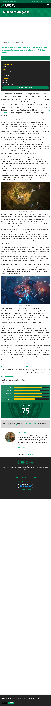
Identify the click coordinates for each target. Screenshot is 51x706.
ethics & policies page (20, 424)
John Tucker (11, 42)
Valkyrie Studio (32, 496)
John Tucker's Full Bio (24, 448)
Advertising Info (28, 481)
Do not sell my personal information (10, 700)
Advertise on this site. (25, 489)
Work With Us (21, 481)
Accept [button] (11, 702)
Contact (37, 1)
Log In (42, 1)
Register (48, 1)
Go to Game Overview (25, 87)
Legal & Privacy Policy (37, 481)
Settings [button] (5, 702)
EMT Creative (40, 496)
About (31, 1)
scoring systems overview (32, 423)
